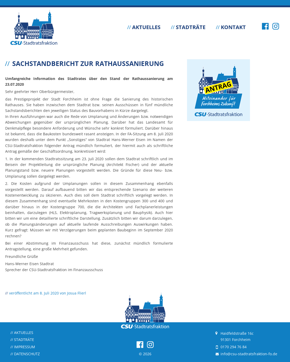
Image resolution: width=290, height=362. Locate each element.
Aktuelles (143, 27)
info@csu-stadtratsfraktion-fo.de (249, 353)
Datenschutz (25, 353)
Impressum (22, 346)
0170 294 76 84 (234, 346)
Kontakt (231, 27)
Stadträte (188, 27)
